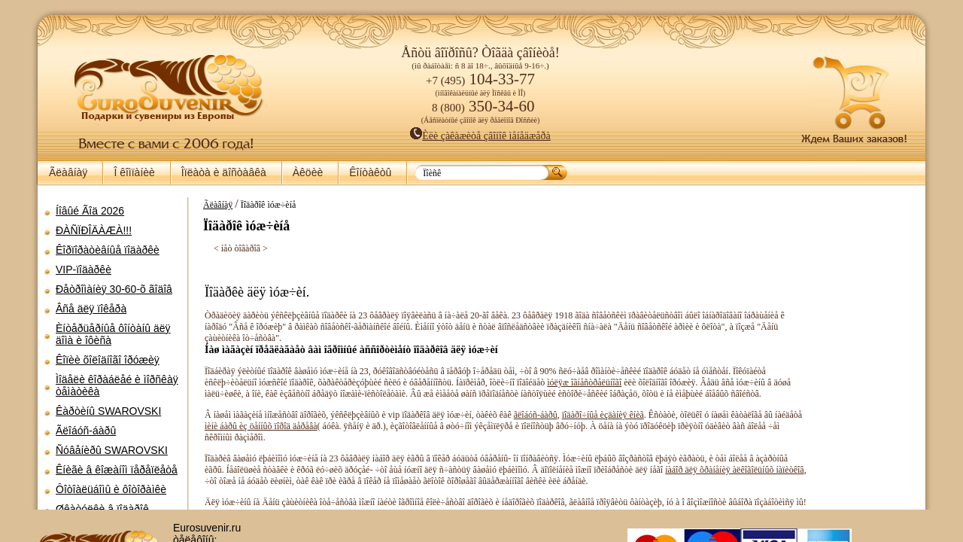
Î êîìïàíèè (134, 172)
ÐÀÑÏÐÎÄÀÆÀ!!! (94, 230)
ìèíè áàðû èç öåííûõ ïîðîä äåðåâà (327, 437)
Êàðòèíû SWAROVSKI (108, 411)
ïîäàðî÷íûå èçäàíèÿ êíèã (595, 426)
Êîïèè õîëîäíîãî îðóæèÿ (107, 360)
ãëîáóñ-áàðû (528, 426)
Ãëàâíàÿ (68, 172)
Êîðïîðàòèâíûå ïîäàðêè (107, 250)
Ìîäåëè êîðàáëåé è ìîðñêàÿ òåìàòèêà (117, 385)
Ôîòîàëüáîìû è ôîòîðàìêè (111, 489)
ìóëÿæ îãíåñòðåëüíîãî (612, 382)
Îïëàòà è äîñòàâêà (223, 172)
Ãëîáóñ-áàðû (86, 431)
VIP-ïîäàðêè (83, 269)
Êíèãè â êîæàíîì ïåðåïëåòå (117, 470)
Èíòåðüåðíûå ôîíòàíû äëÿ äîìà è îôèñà (113, 334)
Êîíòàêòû (370, 172)
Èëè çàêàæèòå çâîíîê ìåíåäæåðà (480, 136)
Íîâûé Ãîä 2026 (90, 211)
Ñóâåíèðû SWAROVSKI (112, 450)
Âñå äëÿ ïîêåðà (91, 309)
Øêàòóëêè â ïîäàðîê (102, 509)
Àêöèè (308, 172)
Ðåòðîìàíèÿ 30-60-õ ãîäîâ (114, 289)
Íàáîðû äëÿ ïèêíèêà (99, 528)
